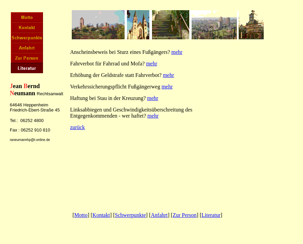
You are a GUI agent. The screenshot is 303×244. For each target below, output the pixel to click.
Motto (80, 215)
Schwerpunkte (130, 215)
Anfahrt (159, 215)
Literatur (210, 215)
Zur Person (185, 215)
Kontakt (101, 215)
